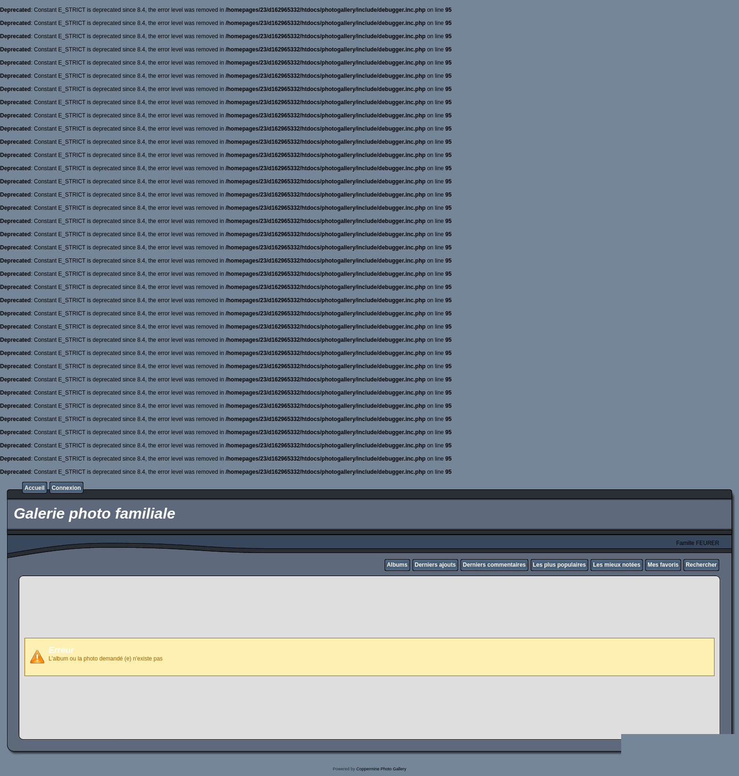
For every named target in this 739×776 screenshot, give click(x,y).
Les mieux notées (616, 564)
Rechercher (701, 564)
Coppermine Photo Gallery (381, 769)
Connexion (66, 488)
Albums (397, 564)
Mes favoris (663, 564)
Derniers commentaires (494, 564)
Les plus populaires (559, 564)
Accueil (35, 488)
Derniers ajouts (435, 564)
